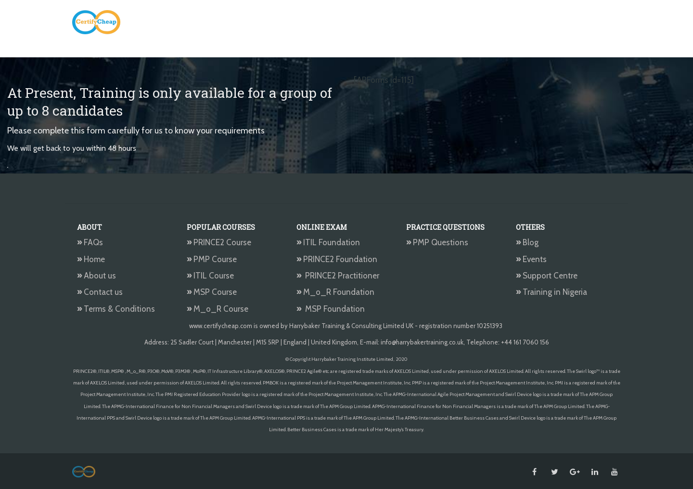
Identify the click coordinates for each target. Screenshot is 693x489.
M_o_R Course (217, 309)
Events (531, 259)
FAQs (90, 242)
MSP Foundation (330, 309)
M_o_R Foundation (336, 292)
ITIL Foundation (328, 242)
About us (96, 275)
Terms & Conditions (116, 309)
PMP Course (212, 259)
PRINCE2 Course (219, 242)
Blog (527, 242)
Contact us (100, 292)
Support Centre (547, 275)
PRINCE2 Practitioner (337, 275)
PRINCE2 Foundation (336, 259)
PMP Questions (437, 242)
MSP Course (212, 292)
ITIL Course (210, 275)
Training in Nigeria (551, 292)
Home (91, 259)
